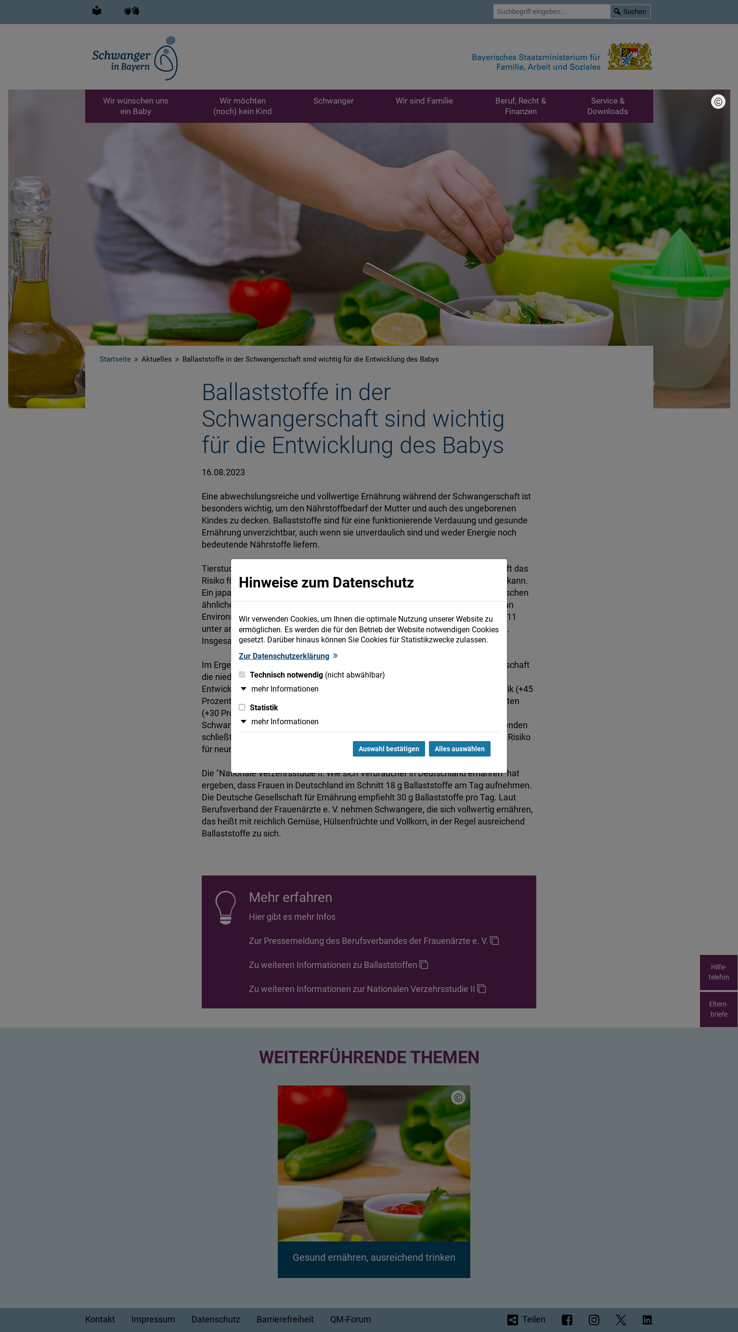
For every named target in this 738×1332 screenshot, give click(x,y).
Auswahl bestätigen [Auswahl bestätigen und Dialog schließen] (389, 749)
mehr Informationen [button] (285, 688)
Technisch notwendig (312, 674)
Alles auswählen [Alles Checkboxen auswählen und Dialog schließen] (460, 749)
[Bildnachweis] (718, 101)
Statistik (258, 707)
